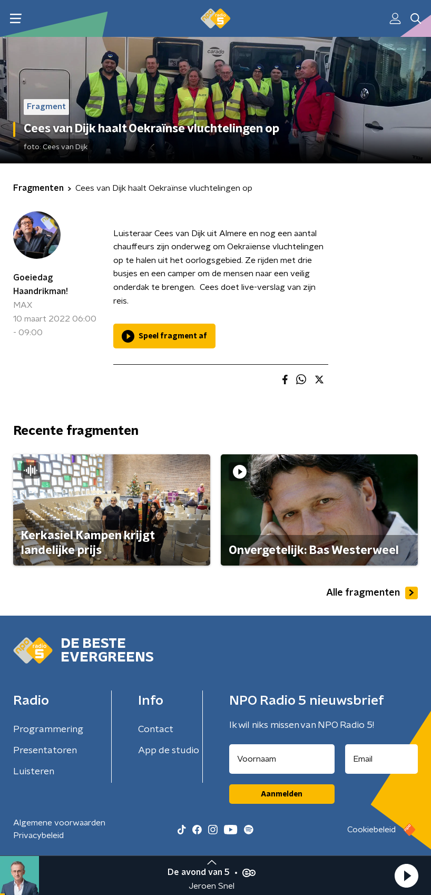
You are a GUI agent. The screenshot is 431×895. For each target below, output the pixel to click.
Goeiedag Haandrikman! (40, 285)
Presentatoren (45, 750)
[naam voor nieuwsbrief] (282, 759)
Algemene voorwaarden (59, 823)
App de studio (168, 750)
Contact (155, 729)
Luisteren (33, 771)
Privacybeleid (38, 835)
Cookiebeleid (371, 829)
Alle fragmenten (372, 593)
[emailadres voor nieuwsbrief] (381, 759)
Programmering (48, 729)
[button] (406, 875)
